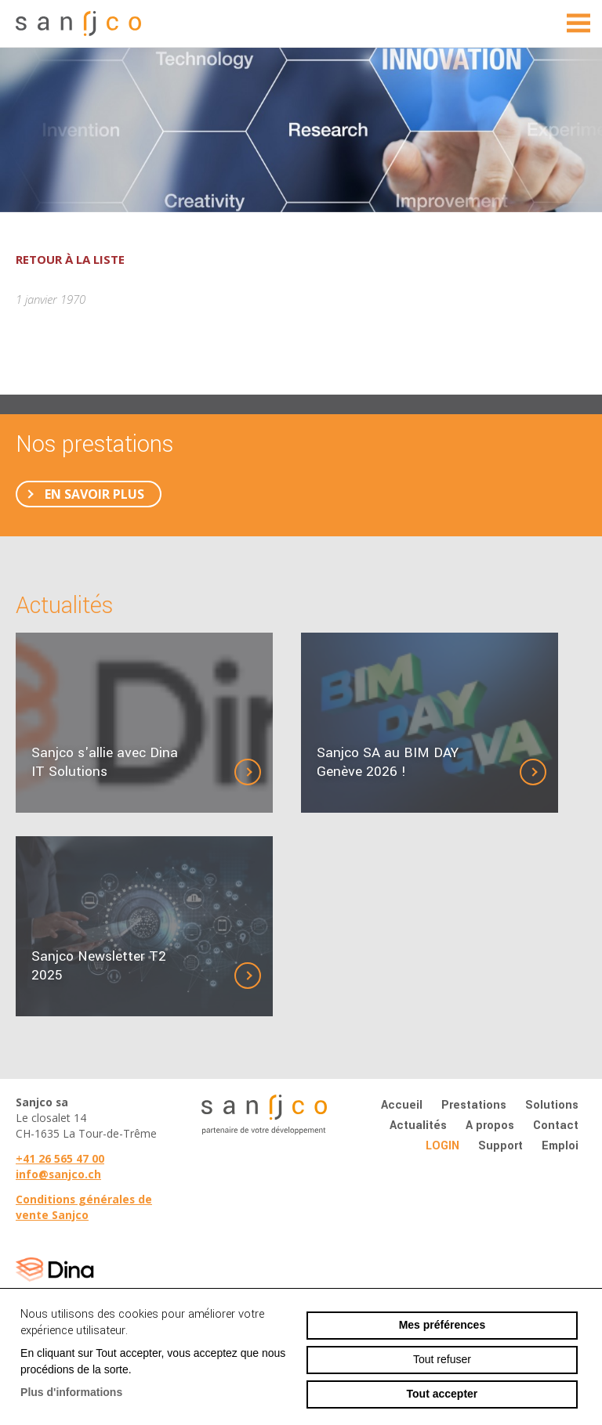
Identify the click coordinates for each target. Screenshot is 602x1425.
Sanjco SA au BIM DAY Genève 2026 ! (388, 762)
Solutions (551, 1105)
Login (442, 1146)
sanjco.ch (82, 23)
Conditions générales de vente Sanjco (84, 1207)
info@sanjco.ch (58, 1174)
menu (578, 23)
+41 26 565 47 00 (60, 1158)
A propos (490, 1125)
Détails (260, 772)
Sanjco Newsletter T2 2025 (98, 966)
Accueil (401, 1105)
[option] (301, 130)
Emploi (560, 1146)
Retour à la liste (70, 259)
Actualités (418, 1125)
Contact (555, 1125)
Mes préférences (442, 1325)
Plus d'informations (71, 1392)
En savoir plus (94, 494)
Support (500, 1146)
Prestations (473, 1105)
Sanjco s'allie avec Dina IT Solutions (104, 762)
